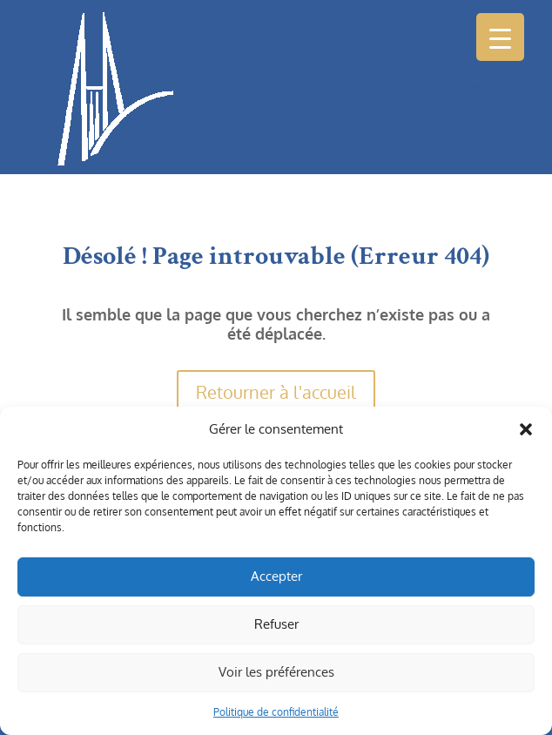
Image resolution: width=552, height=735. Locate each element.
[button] (526, 429)
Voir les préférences (276, 672)
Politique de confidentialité (276, 711)
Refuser (276, 624)
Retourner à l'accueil (276, 392)
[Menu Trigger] (500, 37)
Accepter (276, 576)
